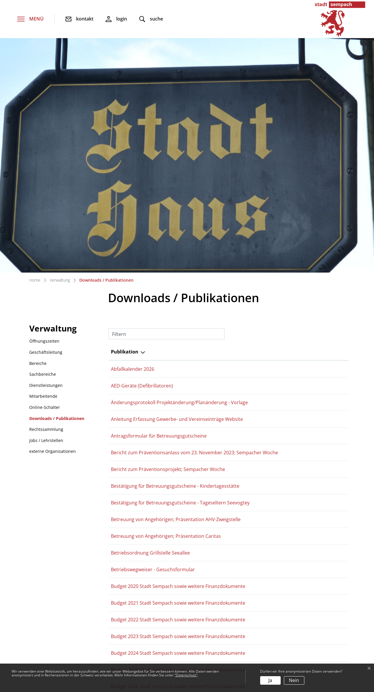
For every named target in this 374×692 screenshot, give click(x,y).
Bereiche (38, 136)
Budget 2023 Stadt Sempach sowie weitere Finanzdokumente (178, 409)
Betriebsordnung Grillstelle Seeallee (150, 325)
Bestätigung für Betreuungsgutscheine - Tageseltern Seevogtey (180, 275)
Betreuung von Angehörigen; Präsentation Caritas (166, 308)
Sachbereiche (42, 146)
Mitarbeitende (43, 168)
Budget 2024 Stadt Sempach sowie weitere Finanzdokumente (178, 425)
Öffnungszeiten (44, 113)
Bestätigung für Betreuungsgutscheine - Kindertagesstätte (175, 258)
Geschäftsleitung (45, 124)
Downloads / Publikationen (56, 192)
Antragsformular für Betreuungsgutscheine (159, 208)
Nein (294, 680)
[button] (151, 19)
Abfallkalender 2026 (132, 141)
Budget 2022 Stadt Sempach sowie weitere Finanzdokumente (178, 392)
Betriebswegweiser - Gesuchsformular (153, 342)
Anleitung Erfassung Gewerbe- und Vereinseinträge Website (177, 191)
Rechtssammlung (46, 202)
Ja (270, 680)
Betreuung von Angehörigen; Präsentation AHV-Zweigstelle (176, 292)
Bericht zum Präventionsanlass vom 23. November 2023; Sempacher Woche (194, 225)
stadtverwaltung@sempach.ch (68, 594)
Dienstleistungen (46, 158)
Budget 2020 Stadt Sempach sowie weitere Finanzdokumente (178, 359)
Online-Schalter (44, 180)
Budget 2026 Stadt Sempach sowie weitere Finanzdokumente (178, 459)
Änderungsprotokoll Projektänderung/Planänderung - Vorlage (179, 175)
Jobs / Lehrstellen (46, 213)
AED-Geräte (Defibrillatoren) (142, 158)
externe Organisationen (52, 224)
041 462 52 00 (49, 584)
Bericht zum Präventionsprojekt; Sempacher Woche (168, 242)
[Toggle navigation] (30, 19)
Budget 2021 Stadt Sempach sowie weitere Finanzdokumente (178, 375)
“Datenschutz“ (186, 675)
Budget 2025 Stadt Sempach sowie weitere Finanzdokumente (178, 442)
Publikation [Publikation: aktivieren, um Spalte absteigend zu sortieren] (124, 124)
